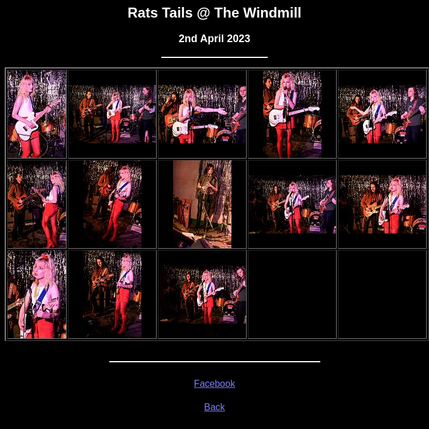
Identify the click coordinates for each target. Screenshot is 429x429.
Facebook (214, 384)
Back (214, 407)
